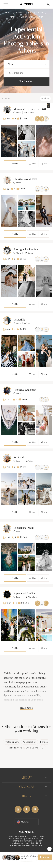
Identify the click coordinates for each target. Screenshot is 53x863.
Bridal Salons (32, 747)
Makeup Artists (15, 747)
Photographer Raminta (25, 249)
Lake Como (31, 597)
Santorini (17, 461)
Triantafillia (19, 320)
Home (8, 12)
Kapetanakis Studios (24, 593)
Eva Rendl (18, 457)
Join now (45, 857)
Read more (26, 708)
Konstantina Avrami (23, 528)
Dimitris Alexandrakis (24, 390)
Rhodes (28, 253)
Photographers (36, 12)
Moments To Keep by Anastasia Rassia (26, 109)
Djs (43, 747)
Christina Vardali (22, 179)
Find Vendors (26, 81)
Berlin (28, 323)
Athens (13, 17)
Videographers (29, 742)
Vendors (20, 12)
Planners (44, 742)
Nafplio (17, 531)
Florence (29, 113)
